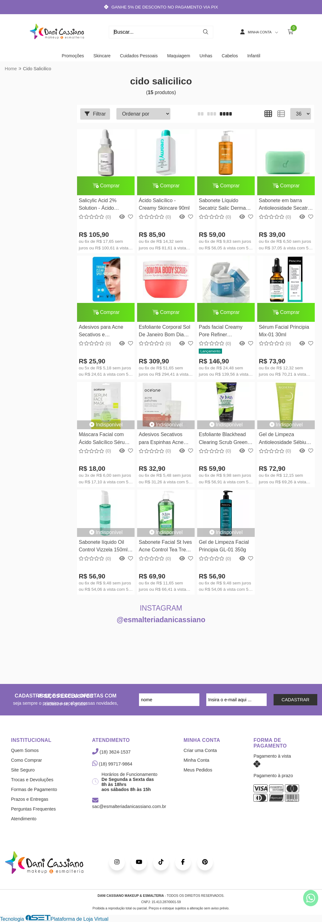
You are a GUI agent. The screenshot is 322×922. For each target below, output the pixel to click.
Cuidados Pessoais (139, 55)
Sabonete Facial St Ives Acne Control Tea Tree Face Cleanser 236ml (165, 546)
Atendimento (23, 818)
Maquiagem (178, 55)
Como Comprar (26, 760)
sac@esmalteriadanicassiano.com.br (129, 803)
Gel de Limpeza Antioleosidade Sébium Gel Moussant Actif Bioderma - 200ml (284, 439)
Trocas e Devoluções (32, 779)
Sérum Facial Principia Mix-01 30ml (284, 330)
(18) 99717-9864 (112, 763)
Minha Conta (196, 760)
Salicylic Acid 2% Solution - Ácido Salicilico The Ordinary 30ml (104, 205)
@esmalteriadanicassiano (161, 620)
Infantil (253, 55)
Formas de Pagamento (34, 789)
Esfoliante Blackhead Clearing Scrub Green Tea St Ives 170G (223, 439)
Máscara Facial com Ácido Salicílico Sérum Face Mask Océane (104, 439)
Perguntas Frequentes (33, 808)
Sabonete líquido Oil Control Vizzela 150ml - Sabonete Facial (104, 546)
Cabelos (230, 55)
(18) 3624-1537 (111, 751)
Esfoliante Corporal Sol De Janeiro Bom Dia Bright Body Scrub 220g (165, 331)
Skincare (101, 55)
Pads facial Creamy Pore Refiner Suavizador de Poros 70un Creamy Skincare (224, 331)
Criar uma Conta (200, 750)
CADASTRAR (295, 699)
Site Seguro (23, 769)
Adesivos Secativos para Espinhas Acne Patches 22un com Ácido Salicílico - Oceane (161, 439)
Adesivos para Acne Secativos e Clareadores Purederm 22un (104, 331)
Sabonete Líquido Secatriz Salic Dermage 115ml (225, 205)
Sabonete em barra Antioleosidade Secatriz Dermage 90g (285, 205)
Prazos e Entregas (29, 799)
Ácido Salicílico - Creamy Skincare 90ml (164, 204)
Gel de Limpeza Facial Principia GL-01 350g (224, 545)
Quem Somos (25, 750)
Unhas (206, 55)
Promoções (73, 55)
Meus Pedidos (198, 769)
